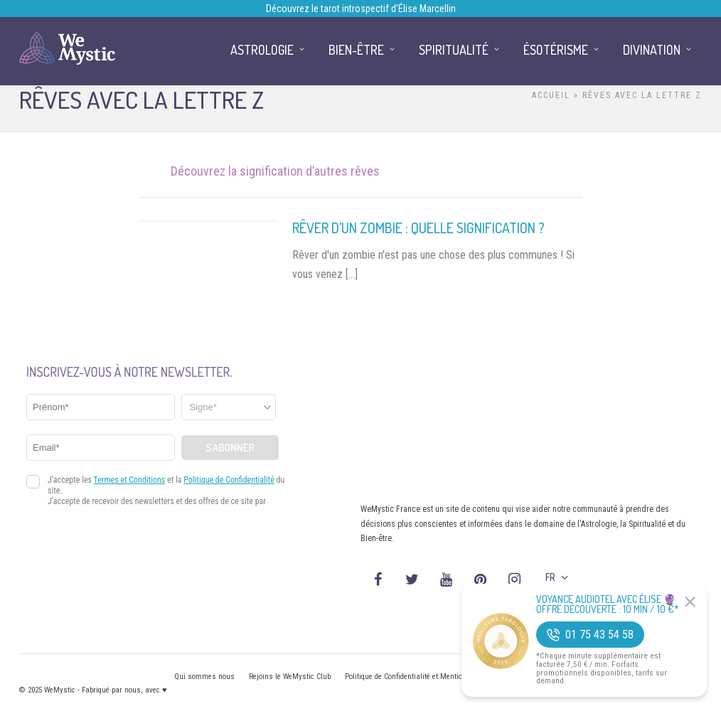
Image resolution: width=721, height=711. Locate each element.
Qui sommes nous (204, 676)
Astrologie (262, 50)
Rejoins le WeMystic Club (290, 676)
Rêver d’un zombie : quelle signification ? (418, 227)
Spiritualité (453, 50)
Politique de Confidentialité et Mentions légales (420, 676)
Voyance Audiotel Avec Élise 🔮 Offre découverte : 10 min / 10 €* (607, 604)
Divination (651, 50)
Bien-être (356, 50)
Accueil (551, 95)
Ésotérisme (555, 50)
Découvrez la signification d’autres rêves (275, 171)
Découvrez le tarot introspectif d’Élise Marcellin (361, 8)
